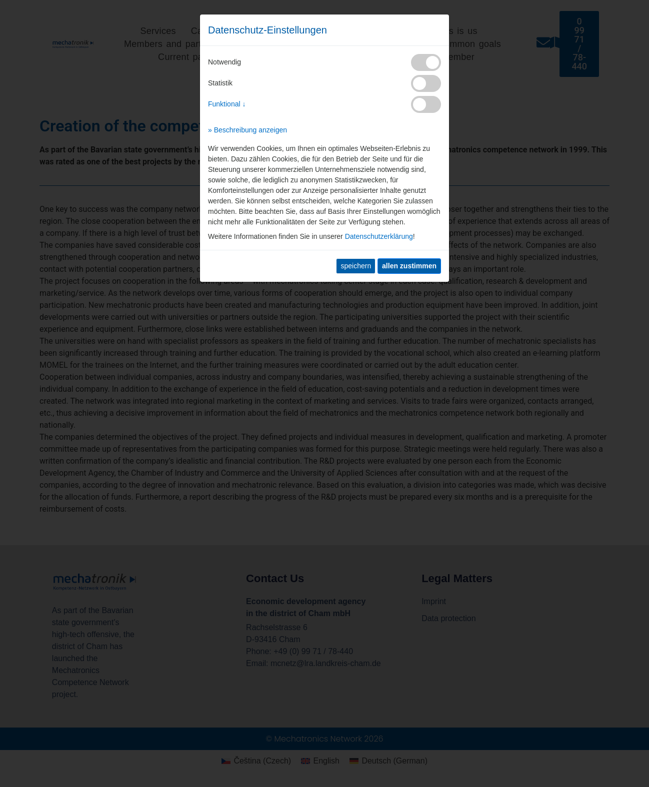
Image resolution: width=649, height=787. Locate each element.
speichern (355, 266)
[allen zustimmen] (409, 266)
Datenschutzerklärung (379, 236)
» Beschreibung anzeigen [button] (247, 130)
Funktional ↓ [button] (227, 104)
